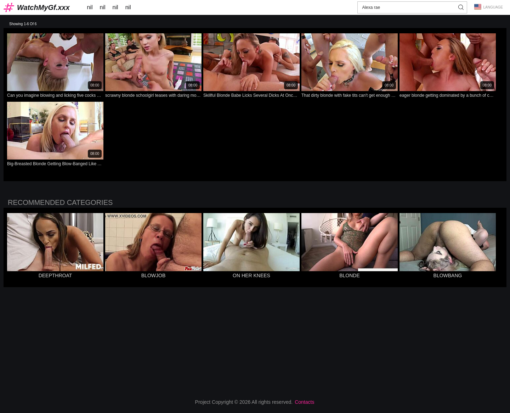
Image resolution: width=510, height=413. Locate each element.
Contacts (304, 402)
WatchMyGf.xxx (43, 7)
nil (90, 7)
